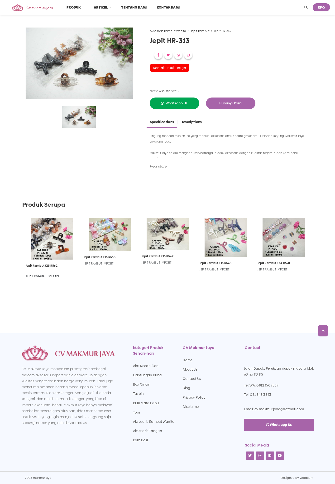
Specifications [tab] (162, 122)
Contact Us (192, 378)
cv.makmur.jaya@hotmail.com (279, 409)
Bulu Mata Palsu (146, 403)
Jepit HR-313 (222, 31)
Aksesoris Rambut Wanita (168, 31)
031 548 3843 (260, 394)
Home (187, 360)
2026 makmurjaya (38, 478)
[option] (79, 64)
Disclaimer (191, 406)
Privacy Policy (194, 397)
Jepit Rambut (200, 31)
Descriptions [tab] (191, 122)
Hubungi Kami (230, 103)
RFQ (321, 7)
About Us (190, 369)
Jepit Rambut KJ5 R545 (215, 263)
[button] (306, 7)
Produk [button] (74, 7)
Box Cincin (142, 384)
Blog (186, 388)
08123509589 (267, 385)
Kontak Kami (168, 7)
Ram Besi (140, 440)
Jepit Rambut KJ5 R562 (41, 266)
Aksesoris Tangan (147, 430)
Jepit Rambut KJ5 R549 (157, 256)
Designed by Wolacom (297, 478)
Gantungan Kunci (147, 375)
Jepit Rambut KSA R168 (274, 263)
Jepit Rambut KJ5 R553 (99, 257)
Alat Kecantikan (146, 365)
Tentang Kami (134, 7)
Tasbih (138, 393)
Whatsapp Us (177, 103)
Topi (136, 412)
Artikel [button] (101, 7)
